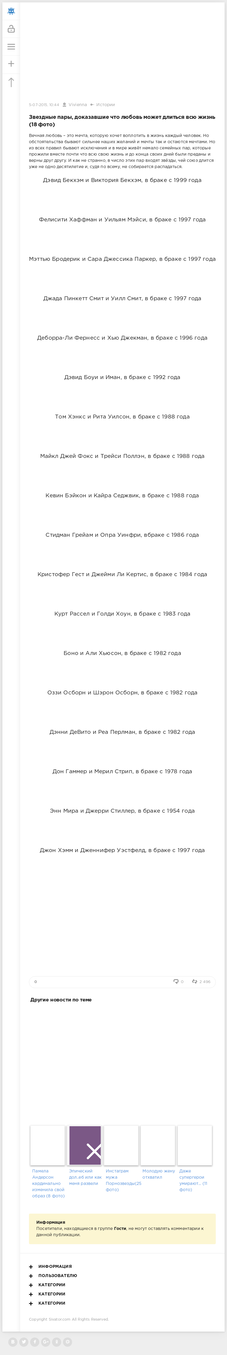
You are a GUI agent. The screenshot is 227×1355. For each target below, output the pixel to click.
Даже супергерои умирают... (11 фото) (193, 1180)
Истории (105, 105)
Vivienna (78, 105)
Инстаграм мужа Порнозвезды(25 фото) (122, 1180)
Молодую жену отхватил (158, 1174)
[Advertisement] (122, 1063)
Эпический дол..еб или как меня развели (85, 1177)
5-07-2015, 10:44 (44, 105)
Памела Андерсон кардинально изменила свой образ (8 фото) (48, 1183)
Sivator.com (60, 1319)
